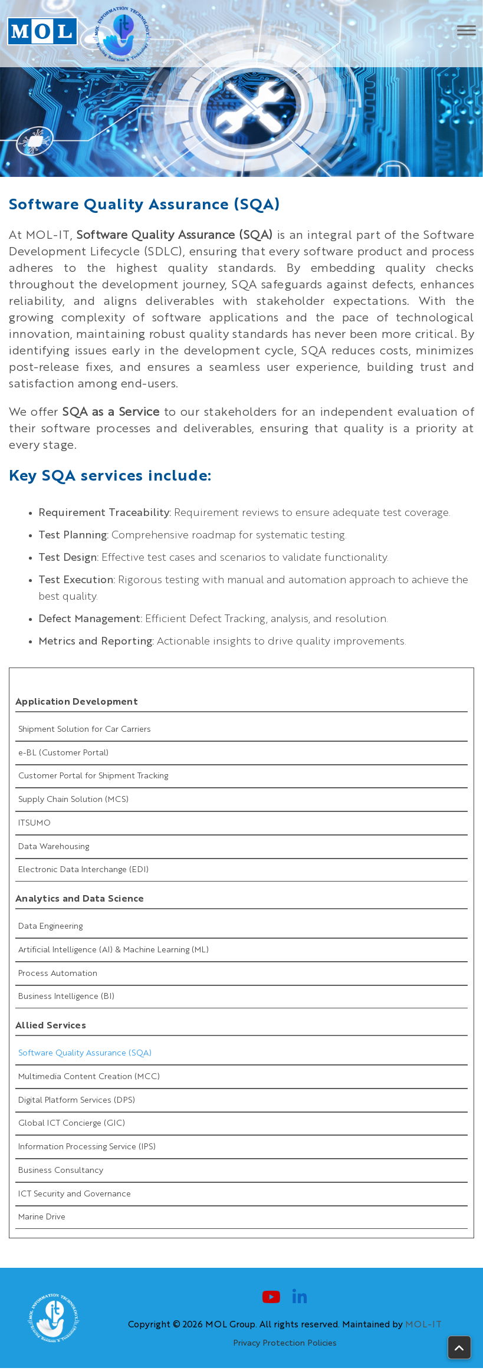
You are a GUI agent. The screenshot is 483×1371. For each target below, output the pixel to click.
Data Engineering (50, 927)
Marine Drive (41, 1220)
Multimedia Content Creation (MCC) (89, 1078)
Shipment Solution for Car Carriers (84, 729)
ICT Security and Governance (74, 1196)
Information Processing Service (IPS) (87, 1149)
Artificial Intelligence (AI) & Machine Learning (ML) (113, 951)
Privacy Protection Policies (285, 1346)
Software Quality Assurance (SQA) (85, 1055)
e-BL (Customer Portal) (63, 753)
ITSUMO (34, 824)
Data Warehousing (53, 847)
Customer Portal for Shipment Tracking (93, 776)
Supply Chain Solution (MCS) (73, 800)
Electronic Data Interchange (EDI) (83, 871)
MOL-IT (423, 1328)
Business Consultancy (60, 1173)
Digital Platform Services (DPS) (76, 1102)
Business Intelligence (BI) (66, 998)
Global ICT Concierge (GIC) (71, 1126)
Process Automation (57, 975)
